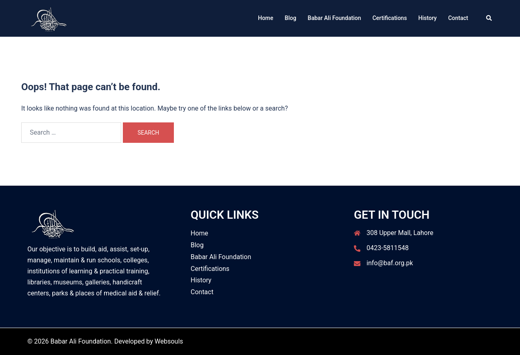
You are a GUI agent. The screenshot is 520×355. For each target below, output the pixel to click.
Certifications (389, 18)
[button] (489, 18)
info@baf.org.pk (390, 263)
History (427, 18)
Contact (458, 18)
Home (265, 18)
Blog (290, 18)
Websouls (169, 341)
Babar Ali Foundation (334, 18)
